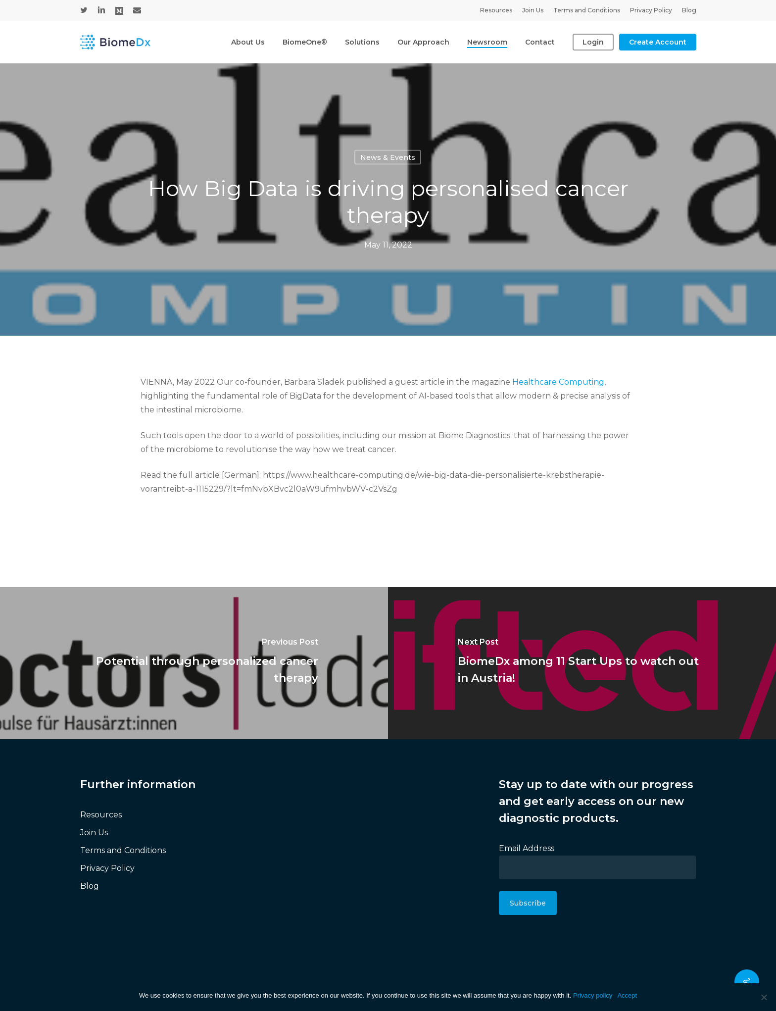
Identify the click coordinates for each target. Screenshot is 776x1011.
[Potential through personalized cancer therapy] (194, 663)
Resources (101, 814)
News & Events (387, 157)
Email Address (526, 848)
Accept (627, 995)
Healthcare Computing (558, 382)
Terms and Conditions (123, 850)
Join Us (94, 832)
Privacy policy (592, 995)
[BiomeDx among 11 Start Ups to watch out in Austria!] (582, 663)
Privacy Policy (107, 868)
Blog (89, 886)
